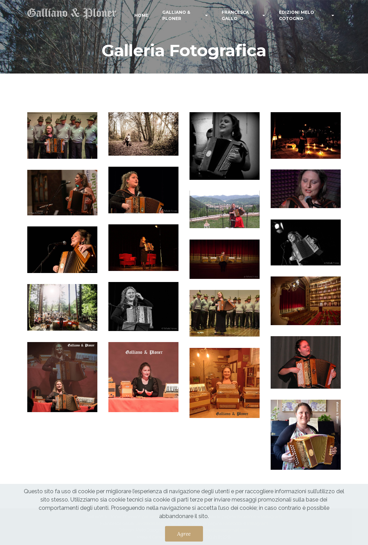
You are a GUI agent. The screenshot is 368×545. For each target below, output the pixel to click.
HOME (141, 15)
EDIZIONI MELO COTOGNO (296, 15)
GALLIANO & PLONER (176, 15)
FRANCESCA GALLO (235, 15)
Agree (184, 533)
